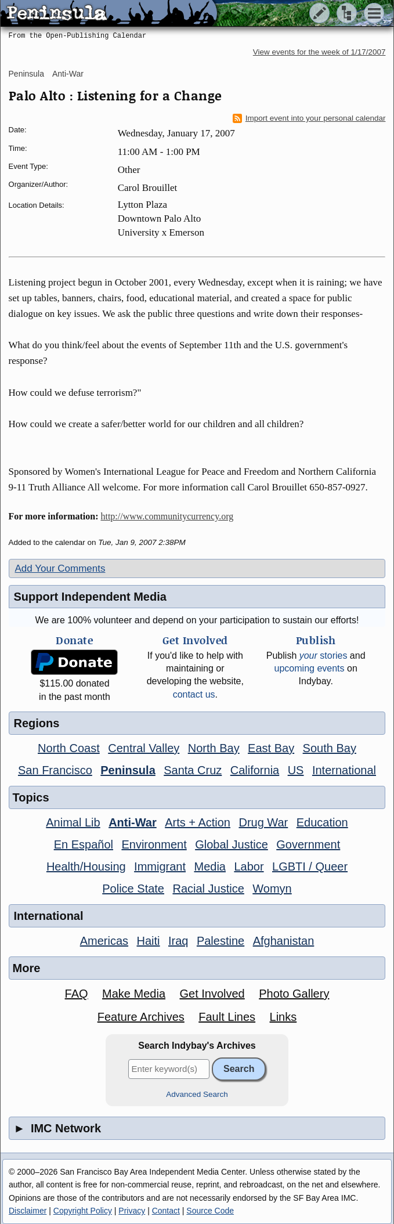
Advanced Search (197, 1094)
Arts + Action (197, 822)
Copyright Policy (82, 1210)
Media (209, 866)
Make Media (133, 993)
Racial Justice (208, 888)
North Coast (69, 748)
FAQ (76, 993)
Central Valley (143, 748)
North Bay (214, 748)
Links (283, 1016)
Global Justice (231, 844)
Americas (104, 940)
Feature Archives (141, 1016)
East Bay (271, 748)
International (344, 770)
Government (308, 844)
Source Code (210, 1210)
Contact (166, 1210)
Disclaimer (27, 1210)
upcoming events (309, 668)
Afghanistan (284, 940)
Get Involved (211, 993)
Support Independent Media (90, 596)
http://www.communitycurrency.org (166, 516)
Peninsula (27, 73)
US (296, 770)
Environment (153, 844)
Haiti (148, 940)
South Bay (329, 748)
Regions (37, 723)
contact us (194, 694)
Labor (248, 866)
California (254, 770)
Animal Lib (73, 822)
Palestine (220, 940)
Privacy (131, 1210)
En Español (83, 844)
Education (322, 822)
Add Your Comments (60, 568)
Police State (133, 888)
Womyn (271, 888)
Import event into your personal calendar (309, 118)
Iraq (178, 940)
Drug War (263, 822)
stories (323, 655)
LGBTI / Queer (310, 866)
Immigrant (160, 866)
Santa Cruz (193, 770)
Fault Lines (226, 1016)
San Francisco (55, 770)
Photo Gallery (294, 993)
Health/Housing (86, 866)
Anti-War (68, 73)
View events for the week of (319, 52)
